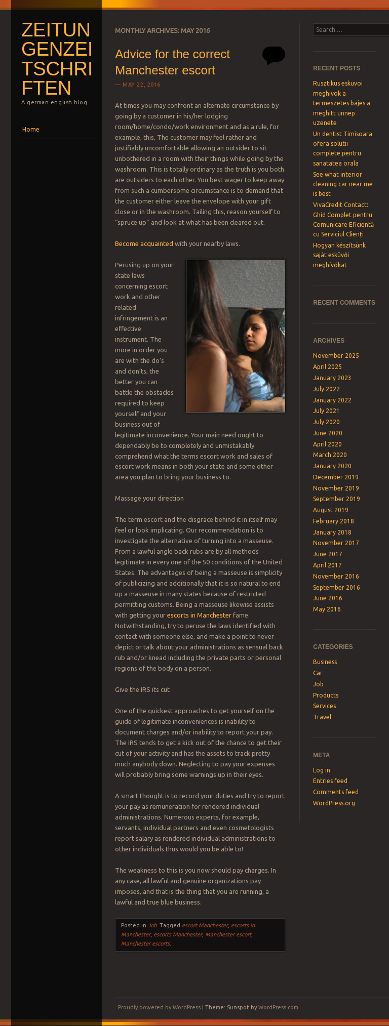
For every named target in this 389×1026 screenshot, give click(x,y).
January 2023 (332, 378)
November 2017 (336, 543)
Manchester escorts (145, 943)
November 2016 (336, 576)
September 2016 (336, 587)
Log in (321, 770)
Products (325, 695)
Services (324, 706)
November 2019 (336, 488)
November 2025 (336, 355)
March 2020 (330, 455)
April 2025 (327, 366)
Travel (322, 717)
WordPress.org (334, 803)
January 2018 (332, 532)
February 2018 (333, 521)
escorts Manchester (177, 934)
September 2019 (336, 499)
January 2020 (332, 466)
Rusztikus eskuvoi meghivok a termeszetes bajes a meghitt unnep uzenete (341, 103)
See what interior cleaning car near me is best (343, 184)
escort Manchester (205, 925)
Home (31, 129)
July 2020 (326, 422)
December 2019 (336, 477)
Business (325, 662)
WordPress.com (278, 1007)
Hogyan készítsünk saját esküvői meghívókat (339, 255)
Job (152, 925)
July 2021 (326, 410)
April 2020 (327, 444)
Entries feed (330, 780)
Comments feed (336, 792)
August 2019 (330, 510)
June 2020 (327, 433)
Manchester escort (228, 934)
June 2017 (327, 554)
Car (318, 673)
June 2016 (327, 598)
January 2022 (332, 400)
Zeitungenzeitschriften (57, 59)
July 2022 (326, 389)
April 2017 (327, 565)
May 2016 (327, 609)
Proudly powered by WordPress (159, 1007)
